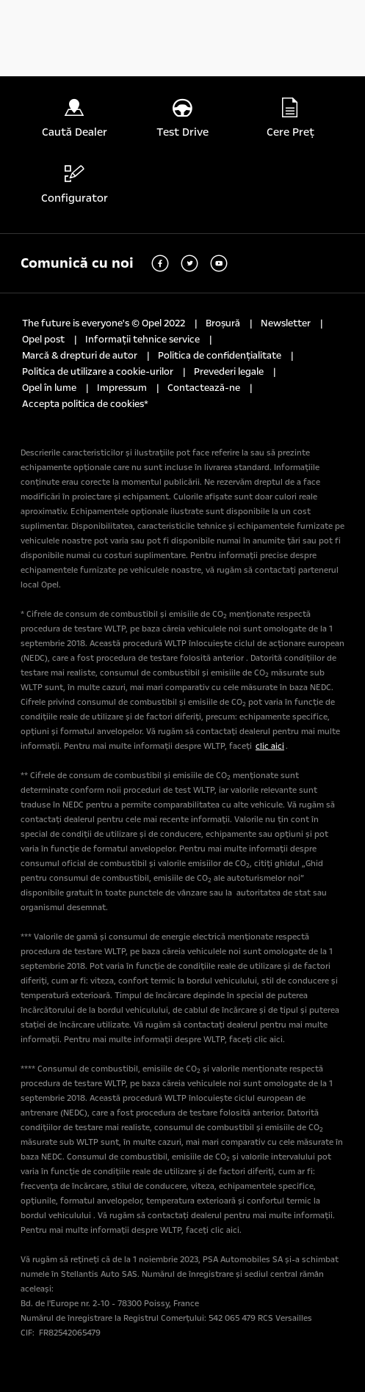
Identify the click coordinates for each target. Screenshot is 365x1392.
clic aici (270, 746)
